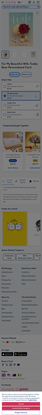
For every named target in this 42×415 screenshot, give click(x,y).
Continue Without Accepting (21, 408)
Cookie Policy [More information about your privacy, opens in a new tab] (32, 400)
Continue (21, 404)
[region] (21, 403)
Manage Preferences (21, 412)
